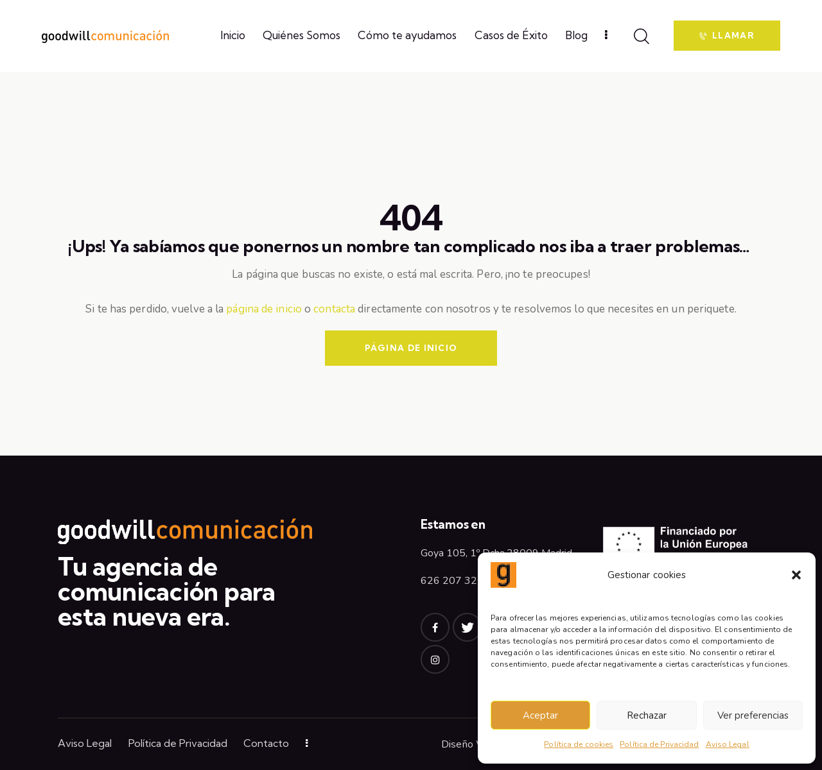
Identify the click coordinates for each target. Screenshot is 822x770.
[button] (796, 575)
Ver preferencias (753, 715)
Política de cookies (578, 744)
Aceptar (540, 715)
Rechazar (647, 715)
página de (250, 309)
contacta (334, 309)
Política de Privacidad (659, 744)
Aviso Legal (727, 744)
